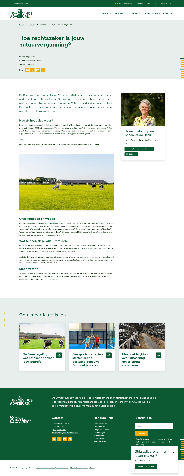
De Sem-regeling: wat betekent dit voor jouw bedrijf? (38, 357)
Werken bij (151, 3)
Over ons (167, 13)
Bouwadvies (99, 438)
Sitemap (92, 468)
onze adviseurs (54, 279)
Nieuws (139, 3)
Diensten (106, 13)
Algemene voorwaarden (45, 468)
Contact (163, 3)
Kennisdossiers (152, 13)
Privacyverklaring (62, 468)
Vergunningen (99, 432)
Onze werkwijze (100, 424)
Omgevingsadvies (101, 430)
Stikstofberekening (124, 3)
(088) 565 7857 (20, 3)
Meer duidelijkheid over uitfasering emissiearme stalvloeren (135, 359)
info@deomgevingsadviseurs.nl (65, 432)
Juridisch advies (100, 441)
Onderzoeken (99, 427)
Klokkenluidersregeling (79, 468)
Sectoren (119, 13)
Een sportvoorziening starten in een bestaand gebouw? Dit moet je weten (87, 359)
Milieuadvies (99, 435)
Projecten (134, 13)
